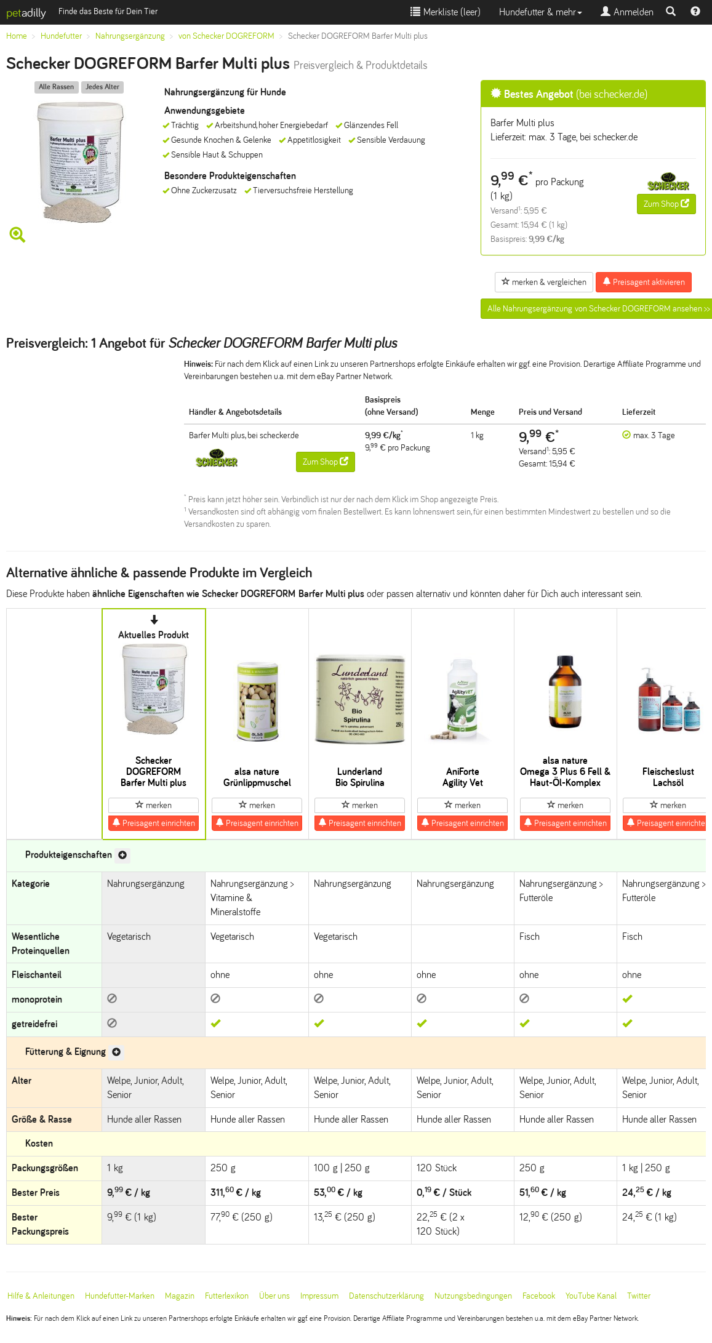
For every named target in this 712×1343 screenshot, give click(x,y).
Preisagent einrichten (153, 823)
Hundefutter (61, 36)
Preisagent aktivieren (643, 282)
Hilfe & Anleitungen (40, 1296)
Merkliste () (445, 12)
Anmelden (627, 12)
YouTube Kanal (591, 1296)
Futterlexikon (227, 1296)
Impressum (319, 1296)
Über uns (274, 1296)
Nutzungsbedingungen (473, 1296)
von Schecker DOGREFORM (226, 36)
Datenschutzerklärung (386, 1296)
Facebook (538, 1296)
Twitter (638, 1296)
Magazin (179, 1296)
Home (16, 36)
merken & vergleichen (544, 282)
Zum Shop (666, 204)
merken (153, 805)
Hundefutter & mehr (540, 12)
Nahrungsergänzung (130, 36)
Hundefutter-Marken (119, 1296)
